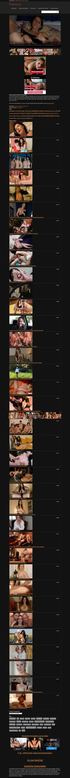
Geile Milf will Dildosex (14, 530)
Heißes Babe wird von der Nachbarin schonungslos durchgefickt (24, 411)
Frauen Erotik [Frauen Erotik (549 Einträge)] (25, 113)
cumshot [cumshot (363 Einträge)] (46, 111)
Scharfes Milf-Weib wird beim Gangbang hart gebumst (22, 514)
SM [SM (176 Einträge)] (26, 118)
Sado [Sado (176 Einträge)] (14, 118)
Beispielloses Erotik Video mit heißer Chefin (20, 676)
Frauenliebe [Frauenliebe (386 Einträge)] (34, 113)
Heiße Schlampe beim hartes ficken (17, 498)
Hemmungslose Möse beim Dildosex (18, 482)
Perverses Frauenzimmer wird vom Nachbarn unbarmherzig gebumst (25, 692)
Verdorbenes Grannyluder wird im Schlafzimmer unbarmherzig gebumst (26, 217)
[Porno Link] (35, 52)
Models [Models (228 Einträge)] (57, 116)
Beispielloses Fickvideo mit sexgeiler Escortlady (21, 249)
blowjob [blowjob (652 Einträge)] (34, 111)
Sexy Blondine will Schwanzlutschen (18, 708)
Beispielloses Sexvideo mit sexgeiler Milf (19, 201)
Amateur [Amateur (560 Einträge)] (12, 111)
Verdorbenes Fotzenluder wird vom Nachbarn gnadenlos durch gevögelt (26, 546)
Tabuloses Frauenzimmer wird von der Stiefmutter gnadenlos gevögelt (26, 330)
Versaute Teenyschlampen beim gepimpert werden (21, 611)
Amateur (16, 106)
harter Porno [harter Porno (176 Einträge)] (54, 113)
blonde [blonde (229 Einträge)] (29, 111)
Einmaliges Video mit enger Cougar (17, 136)
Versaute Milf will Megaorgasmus (17, 659)
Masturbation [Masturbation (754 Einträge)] (50, 116)
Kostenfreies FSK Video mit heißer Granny (19, 579)
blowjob (20, 106)
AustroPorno (19, 107)
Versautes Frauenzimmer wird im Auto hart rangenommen (23, 346)
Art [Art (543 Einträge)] (17, 111)
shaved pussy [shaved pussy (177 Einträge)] (21, 118)
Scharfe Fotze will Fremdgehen (16, 627)
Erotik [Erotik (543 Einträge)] (58, 111)
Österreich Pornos (19, 0)
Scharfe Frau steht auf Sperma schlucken (19, 152)
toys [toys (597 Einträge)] (29, 118)
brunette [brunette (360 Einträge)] (40, 111)
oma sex (26, 0)
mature (24, 106)
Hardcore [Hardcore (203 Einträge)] (47, 113)
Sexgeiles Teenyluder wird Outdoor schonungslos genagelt (23, 233)
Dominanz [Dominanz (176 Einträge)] (53, 111)
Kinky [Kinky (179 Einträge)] (17, 116)
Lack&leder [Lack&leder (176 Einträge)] (23, 116)
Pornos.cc (15, 4)
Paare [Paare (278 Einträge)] (11, 118)
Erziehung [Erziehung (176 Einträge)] (12, 113)
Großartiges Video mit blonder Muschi (18, 395)
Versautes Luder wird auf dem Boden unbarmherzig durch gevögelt (25, 362)
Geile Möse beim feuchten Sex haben (18, 466)
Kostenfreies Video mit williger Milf (17, 643)
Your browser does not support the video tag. (35, 31)
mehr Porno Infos (13, 100)
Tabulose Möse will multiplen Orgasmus (19, 433)
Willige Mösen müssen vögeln (16, 450)
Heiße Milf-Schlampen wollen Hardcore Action (20, 379)
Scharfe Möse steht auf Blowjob (17, 185)
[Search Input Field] (48, 12)
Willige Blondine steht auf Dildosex (17, 282)
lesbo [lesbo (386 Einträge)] (42, 116)
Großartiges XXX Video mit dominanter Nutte (20, 314)
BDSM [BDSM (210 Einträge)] (20, 111)
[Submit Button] (57, 12)
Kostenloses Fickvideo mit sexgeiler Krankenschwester (22, 265)
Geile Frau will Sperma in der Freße (17, 563)
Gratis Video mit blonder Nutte (16, 169)
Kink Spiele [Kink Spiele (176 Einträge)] (12, 116)
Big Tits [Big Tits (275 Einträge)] (24, 111)
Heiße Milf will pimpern (14, 298)
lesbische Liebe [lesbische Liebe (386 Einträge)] (35, 116)
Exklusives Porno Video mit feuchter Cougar (20, 595)
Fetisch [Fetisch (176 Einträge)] (17, 113)
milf (27, 106)
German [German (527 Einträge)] (42, 113)
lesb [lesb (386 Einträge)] (28, 116)
